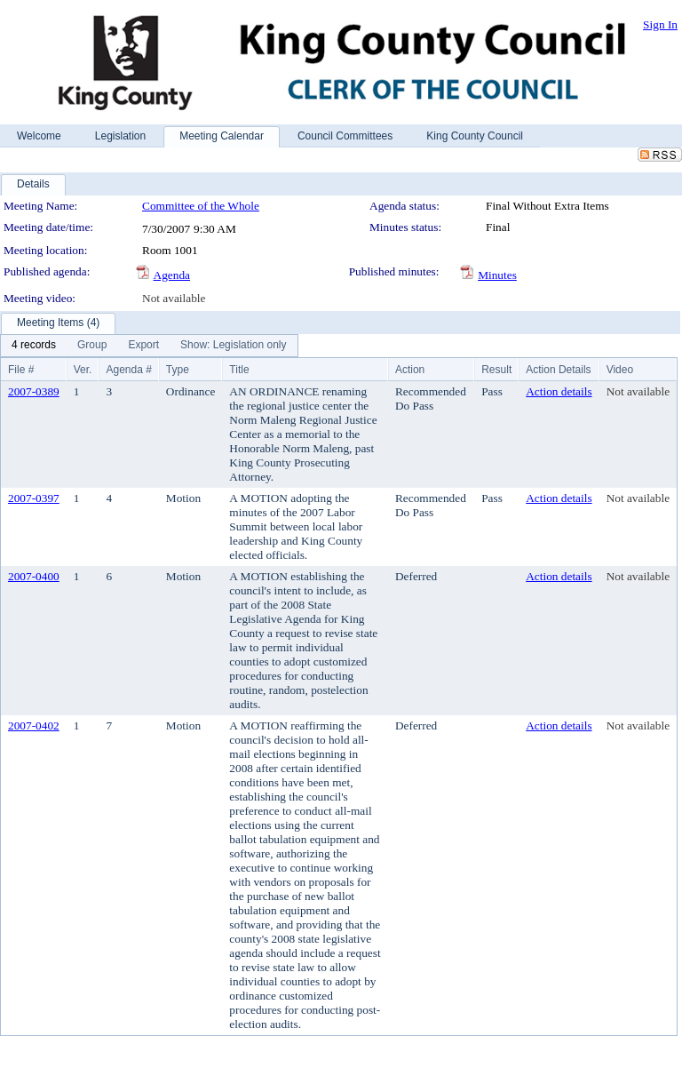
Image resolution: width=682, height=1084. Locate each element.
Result (496, 369)
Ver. (83, 369)
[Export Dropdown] (143, 345)
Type (177, 369)
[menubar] (149, 345)
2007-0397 (33, 498)
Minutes (497, 275)
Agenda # (128, 369)
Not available (173, 298)
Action (409, 369)
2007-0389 (33, 391)
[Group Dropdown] (92, 345)
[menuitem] (34, 345)
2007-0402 (33, 725)
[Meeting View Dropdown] (233, 345)
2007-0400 (33, 576)
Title (239, 369)
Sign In (660, 24)
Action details (558, 391)
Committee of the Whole (200, 205)
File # (21, 369)
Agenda (172, 275)
